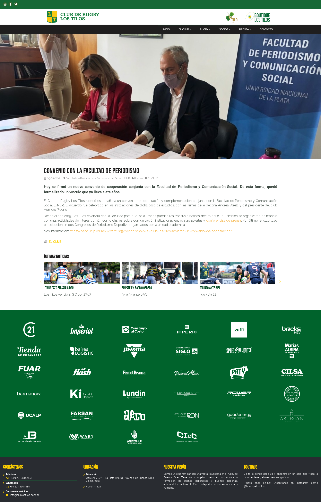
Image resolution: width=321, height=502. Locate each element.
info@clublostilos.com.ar (24, 495)
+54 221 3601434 (19, 486)
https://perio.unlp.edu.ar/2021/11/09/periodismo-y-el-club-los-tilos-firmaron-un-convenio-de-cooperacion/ (151, 231)
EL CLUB (153, 178)
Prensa (245, 29)
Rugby (205, 29)
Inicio (166, 29)
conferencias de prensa (223, 220)
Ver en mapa (93, 486)
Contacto (266, 29)
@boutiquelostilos (254, 486)
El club (185, 29)
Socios (224, 29)
